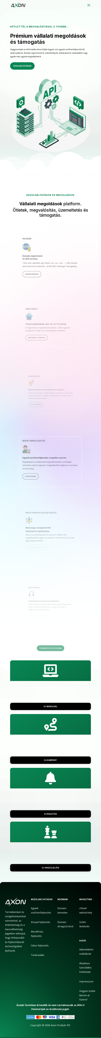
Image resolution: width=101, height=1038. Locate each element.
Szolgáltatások (22, 66)
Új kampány (50, 760)
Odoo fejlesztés (40, 945)
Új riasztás (50, 814)
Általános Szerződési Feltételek (85, 967)
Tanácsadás (37, 955)
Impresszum (86, 981)
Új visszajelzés (50, 868)
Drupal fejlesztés (40, 922)
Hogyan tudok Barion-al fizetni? (87, 995)
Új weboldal (50, 706)
